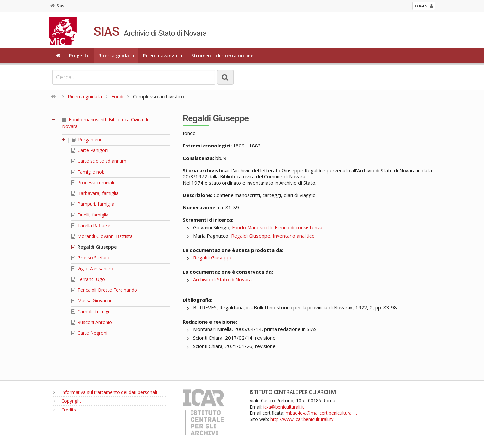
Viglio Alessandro (92, 268)
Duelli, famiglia (89, 215)
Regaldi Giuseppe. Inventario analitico (273, 235)
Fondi (117, 96)
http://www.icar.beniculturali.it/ (302, 419)
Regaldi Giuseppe (94, 247)
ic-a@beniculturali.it (283, 407)
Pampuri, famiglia (92, 204)
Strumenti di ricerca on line (222, 55)
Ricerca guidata (116, 55)
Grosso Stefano (91, 258)
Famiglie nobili (89, 172)
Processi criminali (92, 182)
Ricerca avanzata (162, 55)
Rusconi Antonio (91, 322)
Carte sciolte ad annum (98, 161)
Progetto (79, 55)
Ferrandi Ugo (88, 279)
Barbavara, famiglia (95, 193)
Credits (64, 410)
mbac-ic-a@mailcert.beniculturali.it (321, 413)
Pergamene (87, 139)
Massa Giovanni (91, 301)
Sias (57, 5)
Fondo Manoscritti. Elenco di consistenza (277, 227)
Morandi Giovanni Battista (102, 236)
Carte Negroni (89, 333)
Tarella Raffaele (90, 225)
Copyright (67, 401)
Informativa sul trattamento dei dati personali (105, 392)
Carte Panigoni (89, 150)
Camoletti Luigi (90, 311)
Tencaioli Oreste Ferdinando (104, 290)
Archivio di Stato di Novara (222, 279)
